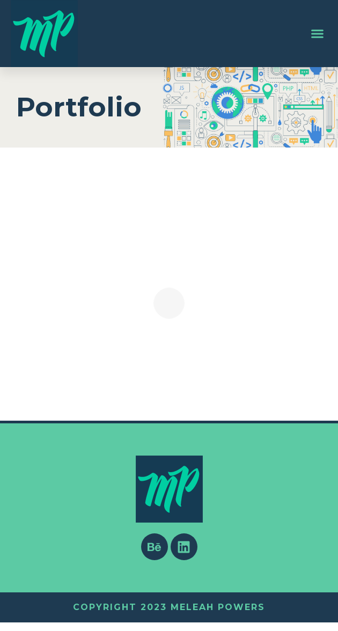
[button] (317, 34)
